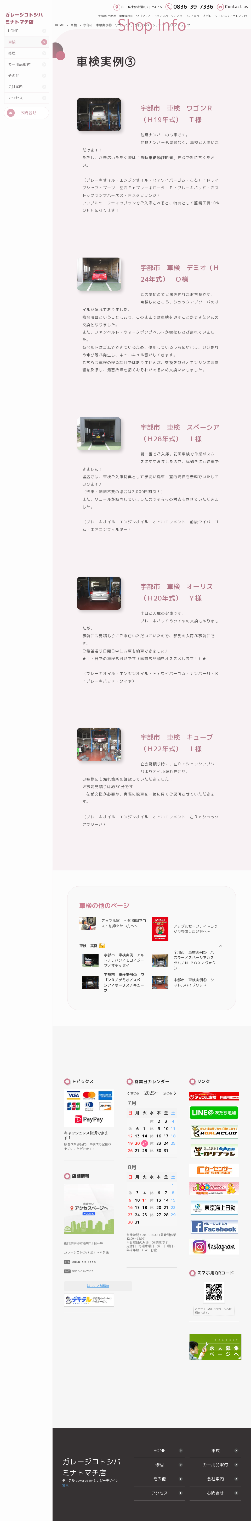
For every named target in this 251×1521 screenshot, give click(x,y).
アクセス (15, 108)
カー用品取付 (19, 75)
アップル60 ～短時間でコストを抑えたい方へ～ (112, 923)
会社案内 (15, 97)
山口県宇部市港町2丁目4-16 (141, 7)
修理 (11, 64)
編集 (65, 1485)
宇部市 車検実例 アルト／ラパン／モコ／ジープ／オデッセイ (113, 960)
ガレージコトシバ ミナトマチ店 (24, 18)
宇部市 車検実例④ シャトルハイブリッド (183, 982)
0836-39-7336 (193, 6)
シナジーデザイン (105, 1480)
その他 (13, 86)
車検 (11, 53)
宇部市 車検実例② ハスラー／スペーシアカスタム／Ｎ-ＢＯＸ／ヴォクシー (184, 960)
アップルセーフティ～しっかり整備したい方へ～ (185, 929)
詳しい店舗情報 (98, 1286)
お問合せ (28, 123)
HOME (13, 42)
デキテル (68, 1480)
